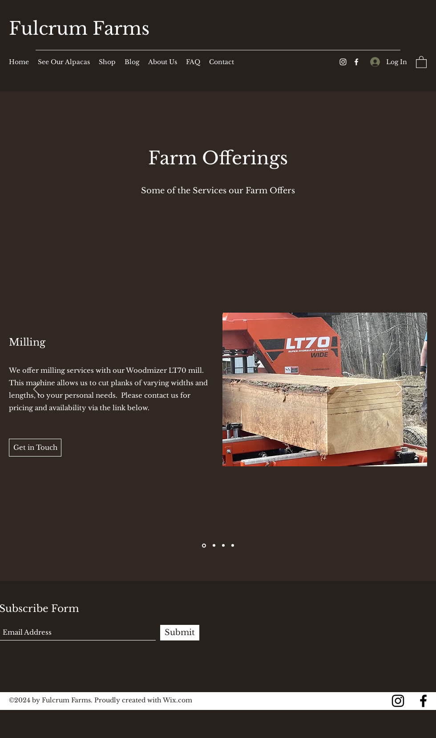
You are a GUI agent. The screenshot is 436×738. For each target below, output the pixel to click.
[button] (421, 61)
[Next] (399, 390)
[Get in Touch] (35, 448)
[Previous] (36, 390)
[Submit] (179, 632)
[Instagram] (343, 61)
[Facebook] (356, 61)
